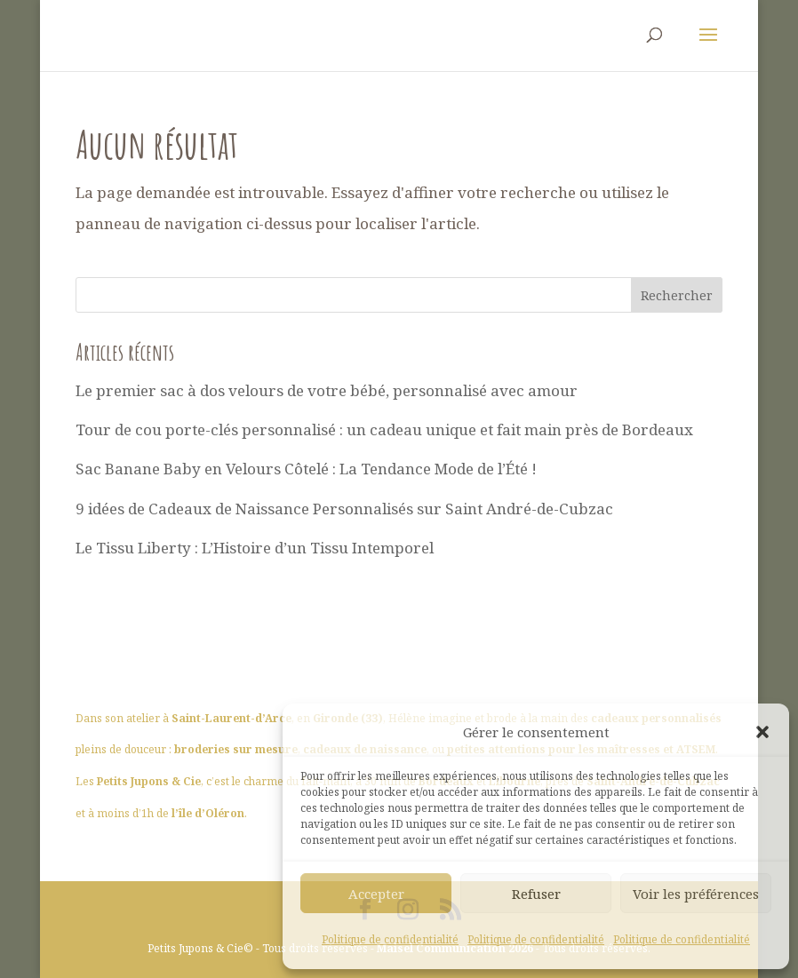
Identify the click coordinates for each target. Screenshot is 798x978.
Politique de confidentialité (390, 939)
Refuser (536, 893)
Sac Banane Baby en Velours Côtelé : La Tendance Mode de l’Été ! (306, 468)
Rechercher (677, 295)
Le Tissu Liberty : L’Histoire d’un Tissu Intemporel (255, 547)
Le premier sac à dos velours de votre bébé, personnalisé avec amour (327, 390)
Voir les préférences (696, 893)
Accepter (376, 893)
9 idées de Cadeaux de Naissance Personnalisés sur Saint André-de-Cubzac (344, 508)
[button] (762, 732)
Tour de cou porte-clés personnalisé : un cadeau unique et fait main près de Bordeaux (384, 429)
